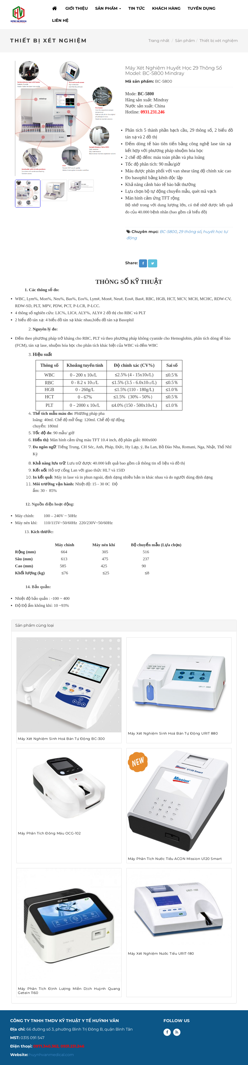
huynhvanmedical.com (51, 1054)
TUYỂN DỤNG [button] (201, 8)
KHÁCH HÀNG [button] (166, 8)
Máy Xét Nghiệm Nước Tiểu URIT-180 (161, 953)
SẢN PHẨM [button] (108, 10)
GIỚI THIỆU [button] (76, 8)
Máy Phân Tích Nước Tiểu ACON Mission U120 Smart (175, 859)
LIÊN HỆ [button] (60, 20)
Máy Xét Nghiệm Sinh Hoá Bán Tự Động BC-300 (61, 739)
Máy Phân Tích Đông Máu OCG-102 (49, 833)
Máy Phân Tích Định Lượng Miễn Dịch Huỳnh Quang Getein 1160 (69, 990)
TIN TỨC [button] (136, 8)
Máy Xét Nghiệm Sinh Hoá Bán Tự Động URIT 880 (173, 733)
